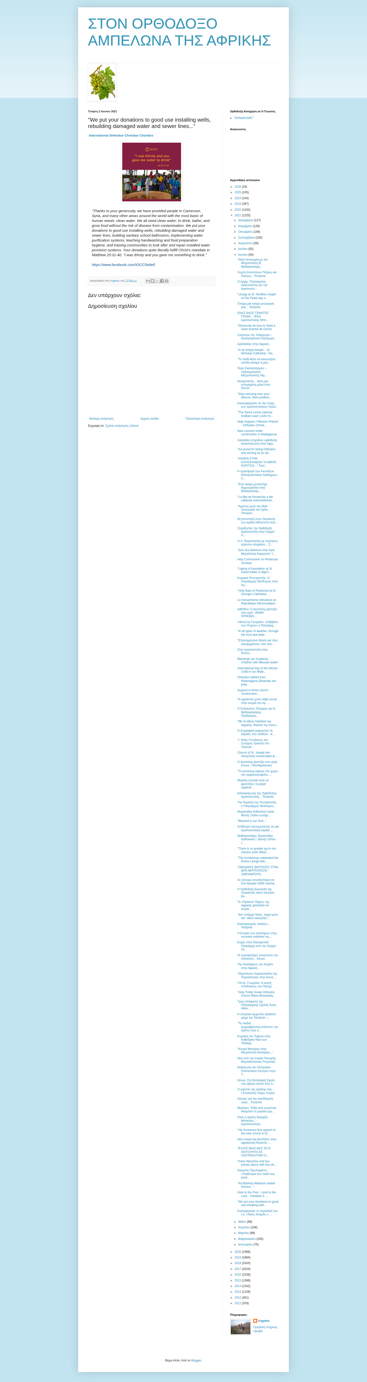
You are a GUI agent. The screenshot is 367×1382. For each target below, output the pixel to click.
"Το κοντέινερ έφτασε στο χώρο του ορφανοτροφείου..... (257, 773)
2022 (238, 209)
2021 (238, 215)
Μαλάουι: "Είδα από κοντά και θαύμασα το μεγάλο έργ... (256, 1109)
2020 (238, 1252)
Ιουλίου (243, 249)
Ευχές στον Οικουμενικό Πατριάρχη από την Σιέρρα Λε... (256, 946)
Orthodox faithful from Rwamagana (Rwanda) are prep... (256, 681)
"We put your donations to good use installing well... (257, 1203)
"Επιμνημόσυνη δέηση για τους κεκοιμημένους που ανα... (257, 642)
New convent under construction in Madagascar (257, 432)
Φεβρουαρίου (247, 1239)
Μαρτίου (244, 1233)
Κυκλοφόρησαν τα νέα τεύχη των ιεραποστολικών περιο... (257, 405)
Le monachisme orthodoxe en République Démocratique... (257, 601)
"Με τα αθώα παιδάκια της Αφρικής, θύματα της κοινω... (258, 723)
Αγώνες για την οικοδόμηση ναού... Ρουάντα (255, 1100)
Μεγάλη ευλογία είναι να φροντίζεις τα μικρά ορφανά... (253, 784)
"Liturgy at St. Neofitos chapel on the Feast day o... (256, 296)
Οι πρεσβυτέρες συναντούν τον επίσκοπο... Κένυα (257, 957)
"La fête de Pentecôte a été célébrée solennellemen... (256, 498)
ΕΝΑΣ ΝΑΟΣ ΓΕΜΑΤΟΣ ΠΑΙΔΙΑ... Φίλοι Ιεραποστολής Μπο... (253, 316)
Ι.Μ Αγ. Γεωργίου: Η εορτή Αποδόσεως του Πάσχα (254, 984)
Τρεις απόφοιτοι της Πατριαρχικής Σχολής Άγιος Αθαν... (256, 1005)
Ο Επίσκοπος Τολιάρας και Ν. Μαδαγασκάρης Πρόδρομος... (256, 712)
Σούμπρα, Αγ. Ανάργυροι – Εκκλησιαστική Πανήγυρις (256, 336)
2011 (238, 1303)
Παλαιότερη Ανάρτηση (199, 418)
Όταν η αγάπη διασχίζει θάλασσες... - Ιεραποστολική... (252, 1121)
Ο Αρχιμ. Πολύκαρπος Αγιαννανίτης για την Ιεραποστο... (252, 285)
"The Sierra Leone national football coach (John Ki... (255, 414)
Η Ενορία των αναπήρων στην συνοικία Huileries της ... (257, 935)
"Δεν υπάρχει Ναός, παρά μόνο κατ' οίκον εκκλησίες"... (257, 916)
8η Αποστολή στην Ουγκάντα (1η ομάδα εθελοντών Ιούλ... (257, 520)
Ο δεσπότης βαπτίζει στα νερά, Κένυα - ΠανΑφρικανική (257, 763)
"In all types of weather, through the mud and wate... (258, 632)
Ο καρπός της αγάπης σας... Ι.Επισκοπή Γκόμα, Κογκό (255, 1091)
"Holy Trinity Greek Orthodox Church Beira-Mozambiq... (256, 993)
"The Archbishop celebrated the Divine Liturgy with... (257, 859)
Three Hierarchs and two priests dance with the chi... (257, 1163)
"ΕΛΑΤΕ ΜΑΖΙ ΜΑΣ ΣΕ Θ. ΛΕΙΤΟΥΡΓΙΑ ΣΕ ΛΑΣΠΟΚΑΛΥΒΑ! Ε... (254, 1152)
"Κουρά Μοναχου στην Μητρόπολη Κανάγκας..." (255, 1050)
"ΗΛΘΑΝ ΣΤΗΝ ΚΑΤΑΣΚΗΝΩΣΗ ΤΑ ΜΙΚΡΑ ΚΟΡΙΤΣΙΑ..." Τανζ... (256, 462)
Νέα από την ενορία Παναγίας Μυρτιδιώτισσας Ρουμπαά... (257, 1060)
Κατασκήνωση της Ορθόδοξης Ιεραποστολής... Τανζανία (257, 795)
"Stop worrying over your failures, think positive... (254, 395)
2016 (238, 1274)
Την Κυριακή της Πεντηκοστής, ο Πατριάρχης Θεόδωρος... (257, 804)
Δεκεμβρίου (246, 220)
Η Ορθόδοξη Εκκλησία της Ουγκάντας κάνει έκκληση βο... (255, 892)
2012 (238, 1297)
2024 (238, 198)
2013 (238, 1291)
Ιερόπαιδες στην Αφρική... (254, 344)
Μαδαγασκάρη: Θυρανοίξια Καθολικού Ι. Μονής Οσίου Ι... (256, 839)
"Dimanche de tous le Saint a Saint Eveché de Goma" (256, 327)
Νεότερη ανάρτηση (101, 418)
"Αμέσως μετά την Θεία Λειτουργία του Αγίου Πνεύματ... (252, 510)
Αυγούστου (245, 243)
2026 (238, 186)
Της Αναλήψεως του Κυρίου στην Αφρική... (255, 966)
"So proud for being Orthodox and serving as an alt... (256, 451)
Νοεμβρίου (245, 226)
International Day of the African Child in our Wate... (257, 670)
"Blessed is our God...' (251, 821)
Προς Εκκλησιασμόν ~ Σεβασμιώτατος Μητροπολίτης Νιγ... (252, 372)
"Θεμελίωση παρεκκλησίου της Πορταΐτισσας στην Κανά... (257, 975)
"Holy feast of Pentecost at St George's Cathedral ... (256, 592)
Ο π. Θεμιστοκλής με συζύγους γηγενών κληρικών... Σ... (257, 542)
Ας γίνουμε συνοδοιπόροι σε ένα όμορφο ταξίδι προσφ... (257, 881)
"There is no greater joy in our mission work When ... (256, 850)
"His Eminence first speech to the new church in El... (256, 1131)
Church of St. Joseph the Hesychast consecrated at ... (257, 754)
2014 (238, 1286)
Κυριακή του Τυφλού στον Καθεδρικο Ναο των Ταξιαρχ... (253, 1040)
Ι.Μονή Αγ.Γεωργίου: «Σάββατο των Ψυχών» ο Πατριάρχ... (257, 623)
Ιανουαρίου (246, 1244)
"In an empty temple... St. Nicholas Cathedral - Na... (256, 351)
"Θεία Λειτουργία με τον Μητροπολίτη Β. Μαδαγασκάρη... (252, 263)
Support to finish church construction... (252, 692)
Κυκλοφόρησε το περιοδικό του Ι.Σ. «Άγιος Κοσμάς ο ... (257, 1212)
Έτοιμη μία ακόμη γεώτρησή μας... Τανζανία (255, 305)
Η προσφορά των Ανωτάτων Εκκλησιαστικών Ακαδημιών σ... (257, 475)
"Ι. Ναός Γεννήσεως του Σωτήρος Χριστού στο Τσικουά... (253, 743)
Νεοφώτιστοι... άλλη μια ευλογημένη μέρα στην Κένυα (253, 385)
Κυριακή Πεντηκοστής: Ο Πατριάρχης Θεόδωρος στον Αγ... (257, 581)
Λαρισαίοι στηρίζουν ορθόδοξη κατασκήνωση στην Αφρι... (257, 441)
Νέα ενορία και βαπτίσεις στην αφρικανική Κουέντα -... (257, 1141)
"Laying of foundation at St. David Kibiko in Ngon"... (255, 570)
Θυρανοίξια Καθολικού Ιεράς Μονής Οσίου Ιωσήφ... (255, 813)
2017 (238, 1269)
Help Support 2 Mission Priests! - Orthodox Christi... (257, 423)
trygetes (264, 1321)
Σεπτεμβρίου (247, 237)
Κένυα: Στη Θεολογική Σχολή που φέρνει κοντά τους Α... (256, 1082)
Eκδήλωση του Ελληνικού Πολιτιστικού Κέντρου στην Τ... (256, 1071)
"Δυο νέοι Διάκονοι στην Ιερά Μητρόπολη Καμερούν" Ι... (256, 551)
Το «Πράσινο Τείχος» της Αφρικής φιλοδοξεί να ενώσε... (253, 905)
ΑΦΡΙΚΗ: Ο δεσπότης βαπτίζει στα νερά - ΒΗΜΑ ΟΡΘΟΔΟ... (257, 613)
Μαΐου (242, 1221)
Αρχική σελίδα (149, 418)
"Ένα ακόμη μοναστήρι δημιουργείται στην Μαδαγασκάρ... (252, 488)
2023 (238, 204)
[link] (121, 135)
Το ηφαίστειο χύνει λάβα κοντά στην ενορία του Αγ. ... (257, 701)
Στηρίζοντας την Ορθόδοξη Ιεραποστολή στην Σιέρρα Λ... (255, 532)
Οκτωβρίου (245, 231)
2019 (238, 1257)
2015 (238, 1280)
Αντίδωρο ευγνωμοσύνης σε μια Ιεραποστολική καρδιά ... (258, 828)
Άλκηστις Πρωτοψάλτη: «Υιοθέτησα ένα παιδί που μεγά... (256, 1174)
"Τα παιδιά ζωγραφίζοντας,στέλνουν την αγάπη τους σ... (257, 1027)
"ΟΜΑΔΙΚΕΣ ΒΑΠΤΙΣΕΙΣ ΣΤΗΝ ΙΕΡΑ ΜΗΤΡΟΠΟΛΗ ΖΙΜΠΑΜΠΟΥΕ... (257, 870)
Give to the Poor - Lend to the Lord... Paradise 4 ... (256, 1194)
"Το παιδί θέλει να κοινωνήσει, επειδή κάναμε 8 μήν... (256, 360)
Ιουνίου (243, 254)
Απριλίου (244, 1227)
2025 (238, 192)
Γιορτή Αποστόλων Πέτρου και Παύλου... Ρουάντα (257, 274)
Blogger (196, 1360)
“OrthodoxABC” (244, 118)
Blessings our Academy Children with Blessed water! (257, 660)
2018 (238, 1263)
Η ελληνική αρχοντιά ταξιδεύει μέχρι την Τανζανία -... (256, 1016)
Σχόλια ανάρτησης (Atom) (122, 425)
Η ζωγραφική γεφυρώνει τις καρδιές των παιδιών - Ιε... (256, 732)
